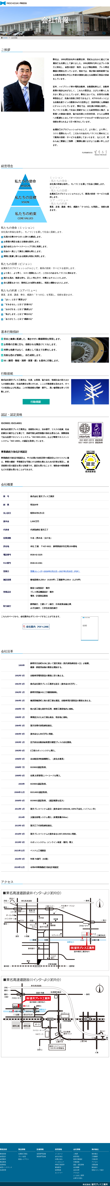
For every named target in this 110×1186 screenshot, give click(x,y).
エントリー (59, 1173)
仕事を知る (59, 1159)
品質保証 (3, 1164)
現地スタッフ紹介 (98, 1170)
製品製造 (3, 1162)
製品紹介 (95, 1167)
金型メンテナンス (6, 1167)
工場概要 (95, 1156)
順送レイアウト (23, 1159)
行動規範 (76, 1162)
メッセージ (59, 1154)
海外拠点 (95, 1154)
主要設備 (95, 1164)
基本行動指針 (77, 1159)
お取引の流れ (77, 1178)
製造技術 (3, 1154)
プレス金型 (22, 1156)
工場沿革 (95, 1159)
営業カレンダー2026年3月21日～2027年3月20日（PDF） (55, 571)
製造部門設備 (41, 1156)
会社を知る (59, 1156)
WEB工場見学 (59, 1164)
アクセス (76, 1173)
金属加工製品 (22, 1154)
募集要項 (58, 1167)
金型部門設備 (41, 1154)
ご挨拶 (75, 1154)
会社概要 (76, 1167)
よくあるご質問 (78, 1175)
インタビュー (59, 1162)
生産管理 (3, 1170)
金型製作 (3, 1159)
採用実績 (58, 1170)
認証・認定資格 (78, 1164)
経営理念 (76, 1156)
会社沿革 (76, 1170)
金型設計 (3, 1156)
